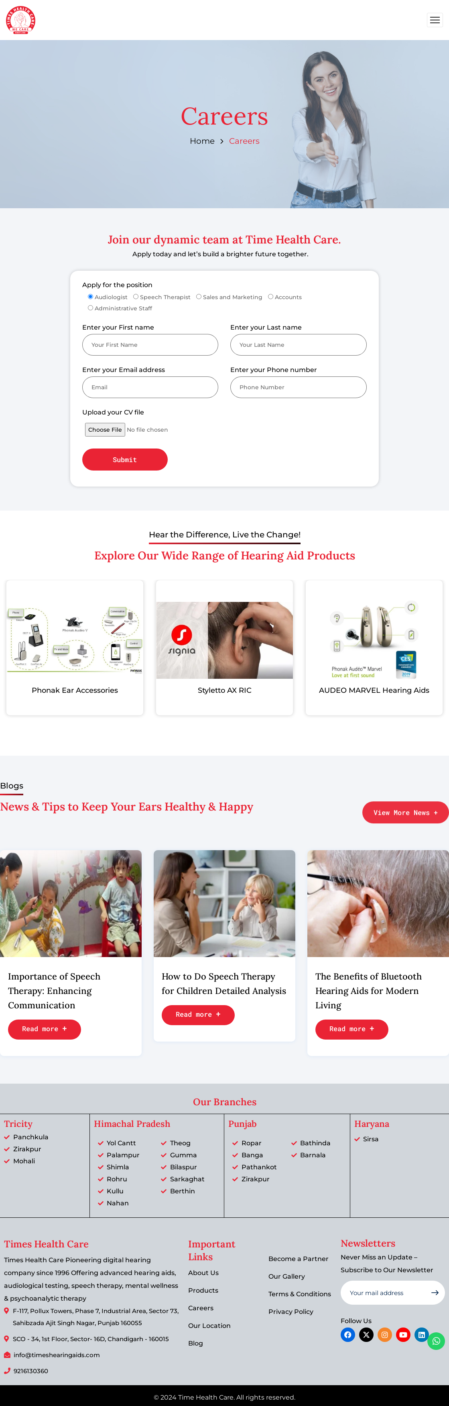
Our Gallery (286, 1276)
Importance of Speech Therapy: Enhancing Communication (54, 991)
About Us (203, 1273)
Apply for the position (117, 285)
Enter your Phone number (273, 370)
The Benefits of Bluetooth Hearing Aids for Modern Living (368, 991)
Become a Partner (298, 1259)
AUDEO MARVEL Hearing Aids (370, 690)
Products (203, 1290)
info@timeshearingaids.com (57, 1355)
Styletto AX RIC (221, 690)
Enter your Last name (266, 327)
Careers (200, 1308)
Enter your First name (118, 327)
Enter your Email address (123, 370)
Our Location (209, 1326)
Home (202, 141)
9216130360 (31, 1371)
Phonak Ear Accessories (72, 690)
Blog (195, 1343)
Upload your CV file (113, 412)
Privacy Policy (290, 1311)
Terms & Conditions (299, 1294)
